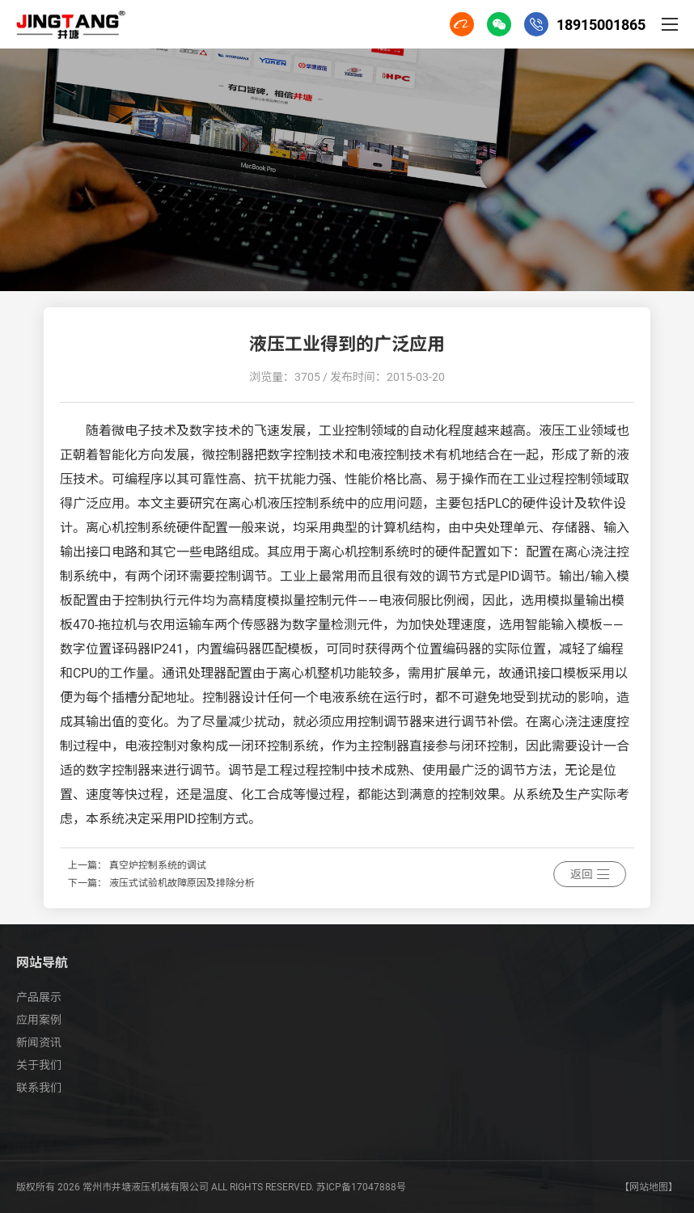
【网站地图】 (649, 1187)
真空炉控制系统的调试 (212, 865)
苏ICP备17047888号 (361, 1187)
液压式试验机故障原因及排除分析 (237, 883)
